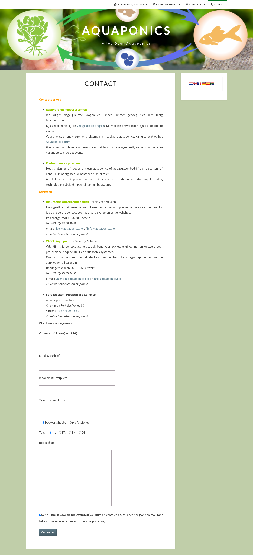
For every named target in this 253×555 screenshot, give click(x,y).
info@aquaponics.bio (101, 229)
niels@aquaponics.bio (69, 229)
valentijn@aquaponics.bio (72, 279)
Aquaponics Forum (58, 142)
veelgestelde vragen (90, 126)
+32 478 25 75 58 (68, 311)
